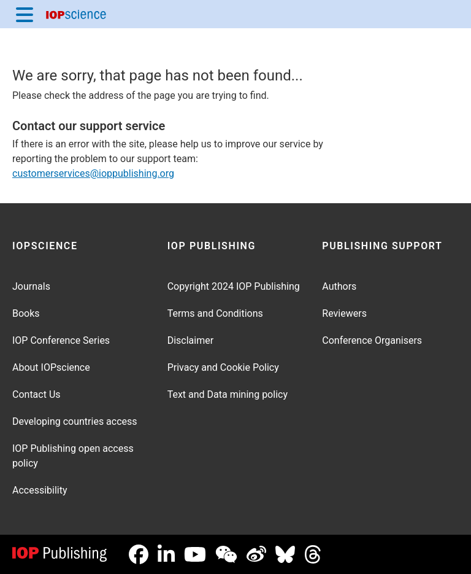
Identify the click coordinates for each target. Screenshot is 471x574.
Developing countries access (74, 421)
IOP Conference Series (61, 340)
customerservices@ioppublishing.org (93, 173)
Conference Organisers (372, 340)
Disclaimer (190, 340)
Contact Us (36, 394)
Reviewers (344, 313)
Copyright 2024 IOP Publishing (233, 286)
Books (26, 313)
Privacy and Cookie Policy (223, 367)
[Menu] (24, 14)
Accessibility (39, 490)
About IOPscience (51, 367)
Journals (31, 286)
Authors (339, 286)
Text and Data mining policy (227, 394)
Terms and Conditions (215, 313)
